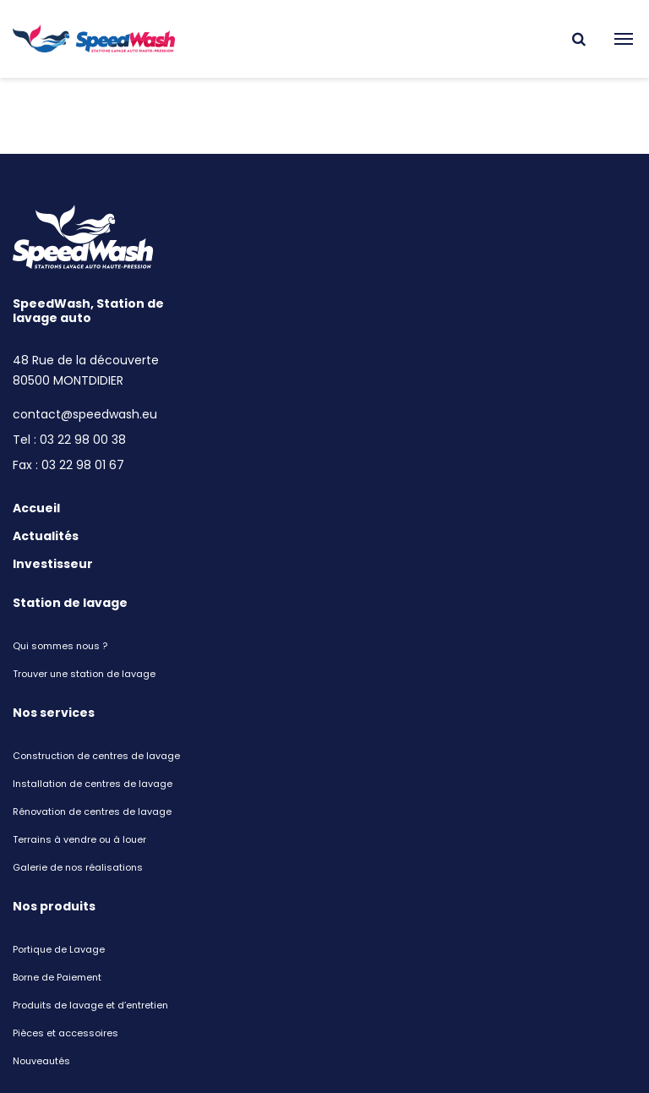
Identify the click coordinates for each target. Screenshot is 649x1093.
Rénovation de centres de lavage (92, 811)
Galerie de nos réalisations (78, 867)
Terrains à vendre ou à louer (79, 839)
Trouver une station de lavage (84, 673)
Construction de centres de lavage (96, 755)
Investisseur (53, 563)
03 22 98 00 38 (83, 439)
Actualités (46, 535)
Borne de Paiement (57, 977)
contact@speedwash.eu (85, 414)
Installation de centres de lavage (92, 783)
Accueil (36, 508)
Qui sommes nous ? (60, 646)
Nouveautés (41, 1061)
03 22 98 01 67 (82, 464)
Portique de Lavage (59, 949)
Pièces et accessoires (65, 1033)
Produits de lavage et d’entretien (90, 1005)
